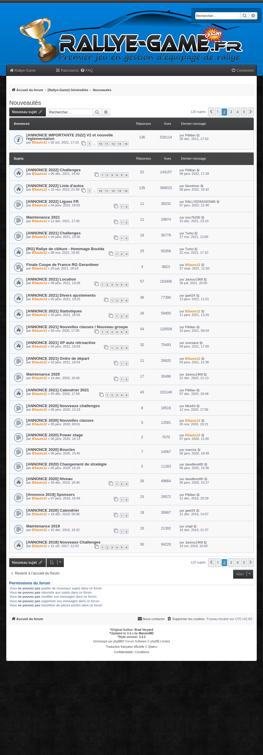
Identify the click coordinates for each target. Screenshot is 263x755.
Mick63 (190, 406)
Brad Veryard (143, 629)
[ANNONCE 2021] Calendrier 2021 (57, 390)
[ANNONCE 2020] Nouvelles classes (60, 420)
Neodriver (192, 186)
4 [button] (237, 111)
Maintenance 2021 (43, 217)
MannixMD (146, 633)
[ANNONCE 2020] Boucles (50, 449)
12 (113, 144)
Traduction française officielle (125, 646)
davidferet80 (194, 464)
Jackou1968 (194, 279)
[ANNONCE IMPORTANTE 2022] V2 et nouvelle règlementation (69, 137)
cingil (189, 526)
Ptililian (190, 135)
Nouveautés (25, 103)
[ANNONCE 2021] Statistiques (54, 311)
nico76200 (192, 217)
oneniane (192, 343)
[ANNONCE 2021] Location (51, 279)
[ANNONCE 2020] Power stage (54, 435)
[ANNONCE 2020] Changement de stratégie (66, 464)
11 (106, 144)
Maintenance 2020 (43, 374)
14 (125, 144)
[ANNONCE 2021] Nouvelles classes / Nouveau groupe (77, 327)
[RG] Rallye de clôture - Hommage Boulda (65, 249)
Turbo (189, 233)
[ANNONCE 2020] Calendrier (52, 510)
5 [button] (244, 111)
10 (100, 144)
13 (119, 144)
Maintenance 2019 (43, 526)
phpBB (117, 641)
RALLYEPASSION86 (200, 201)
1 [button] (218, 111)
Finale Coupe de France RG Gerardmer (62, 264)
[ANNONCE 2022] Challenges (53, 170)
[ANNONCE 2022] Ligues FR (52, 201)
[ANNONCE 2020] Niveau (49, 479)
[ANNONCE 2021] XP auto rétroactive (60, 342)
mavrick (191, 450)
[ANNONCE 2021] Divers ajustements (61, 295)
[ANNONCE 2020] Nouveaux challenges (63, 406)
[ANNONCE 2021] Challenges (53, 233)
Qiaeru (152, 646)
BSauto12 (39, 142)
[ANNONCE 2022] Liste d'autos (55, 185)
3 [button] (231, 111)
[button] (211, 112)
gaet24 (190, 295)
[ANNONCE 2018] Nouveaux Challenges (63, 542)
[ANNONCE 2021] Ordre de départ (57, 358)
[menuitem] (86, 71)
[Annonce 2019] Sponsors (50, 494)
